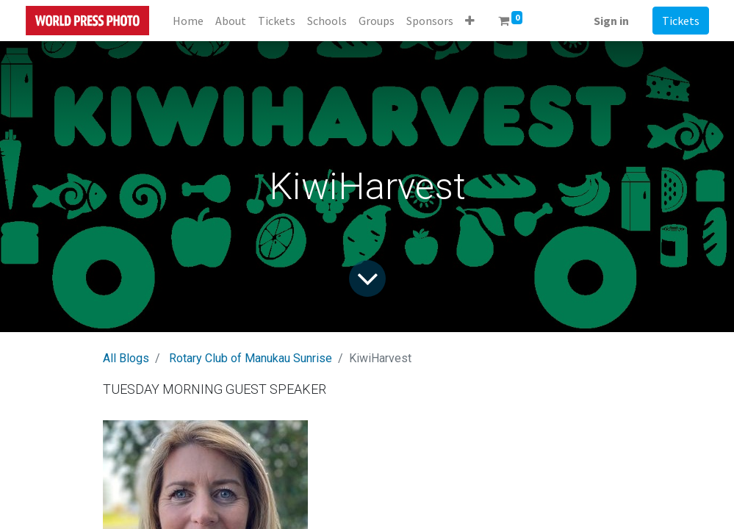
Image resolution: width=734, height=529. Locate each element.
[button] (470, 20)
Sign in (611, 20)
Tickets (680, 20)
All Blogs (126, 358)
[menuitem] (188, 20)
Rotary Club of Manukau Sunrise (250, 358)
